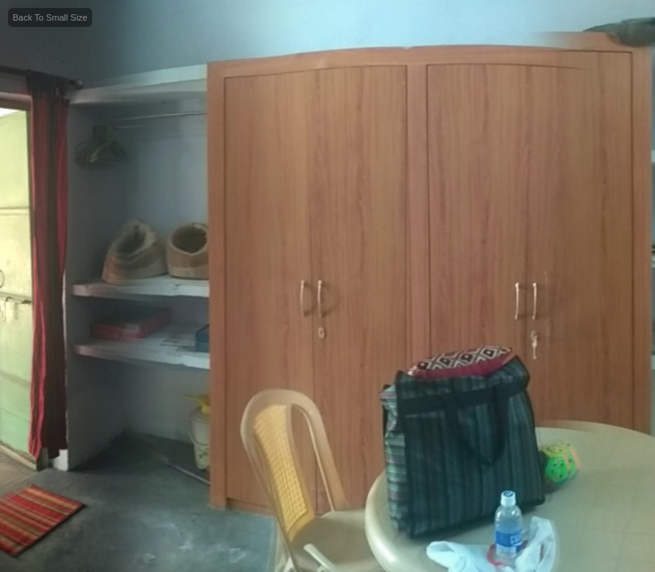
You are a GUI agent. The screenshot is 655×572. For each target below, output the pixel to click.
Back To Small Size (50, 17)
